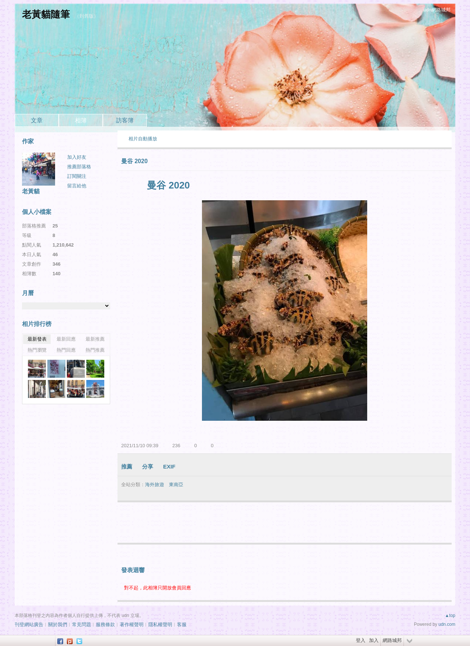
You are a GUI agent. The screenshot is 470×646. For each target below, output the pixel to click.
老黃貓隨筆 (46, 14)
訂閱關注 (76, 176)
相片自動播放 (143, 138)
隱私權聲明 (160, 624)
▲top (450, 615)
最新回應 (66, 339)
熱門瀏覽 (37, 350)
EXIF (169, 466)
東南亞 (176, 484)
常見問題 (81, 624)
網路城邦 (392, 640)
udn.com (446, 624)
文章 (37, 120)
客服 (182, 624)
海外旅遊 (154, 484)
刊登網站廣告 (29, 624)
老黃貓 (31, 191)
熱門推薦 (95, 350)
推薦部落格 (79, 166)
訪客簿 (125, 120)
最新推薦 (95, 339)
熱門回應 (66, 350)
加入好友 (76, 157)
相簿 (81, 120)
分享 (147, 466)
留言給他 (76, 186)
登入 (360, 640)
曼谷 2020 (134, 161)
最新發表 (37, 339)
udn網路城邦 (437, 9)
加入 (374, 640)
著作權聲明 (132, 624)
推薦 (126, 466)
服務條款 (105, 624)
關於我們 (57, 624)
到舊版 (86, 16)
